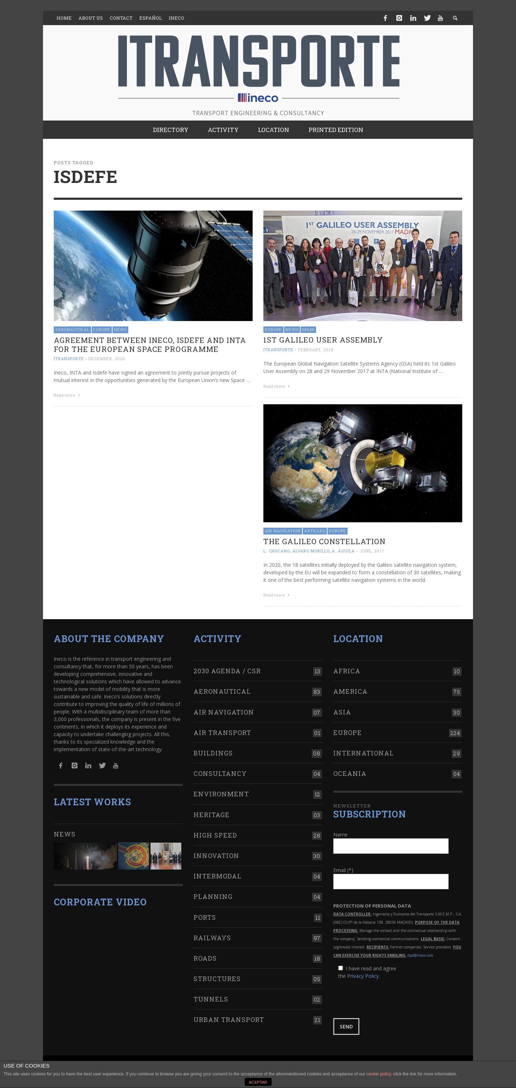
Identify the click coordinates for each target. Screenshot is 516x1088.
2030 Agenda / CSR (227, 671)
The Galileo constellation (324, 541)
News (120, 329)
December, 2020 (107, 358)
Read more (68, 395)
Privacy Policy (363, 975)
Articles (314, 530)
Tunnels (211, 999)
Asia (342, 712)
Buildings (213, 753)
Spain (308, 329)
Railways (212, 937)
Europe (101, 329)
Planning (213, 896)
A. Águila (343, 551)
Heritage (212, 814)
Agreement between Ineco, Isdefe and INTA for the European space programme (150, 344)
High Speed (215, 835)
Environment (221, 794)
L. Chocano (276, 551)
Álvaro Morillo (311, 551)
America (350, 691)
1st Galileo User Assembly (323, 340)
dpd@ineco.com (420, 955)
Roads (205, 958)
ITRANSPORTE (69, 358)
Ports (205, 917)
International (363, 753)
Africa (346, 671)
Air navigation (283, 530)
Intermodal (218, 876)
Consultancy (220, 773)
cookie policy (379, 1074)
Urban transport (229, 1019)
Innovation (216, 855)
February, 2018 (315, 349)
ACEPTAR (258, 1082)
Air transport (222, 732)
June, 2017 (371, 551)
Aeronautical (72, 329)
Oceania (350, 773)
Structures (217, 978)
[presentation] (387, 999)
